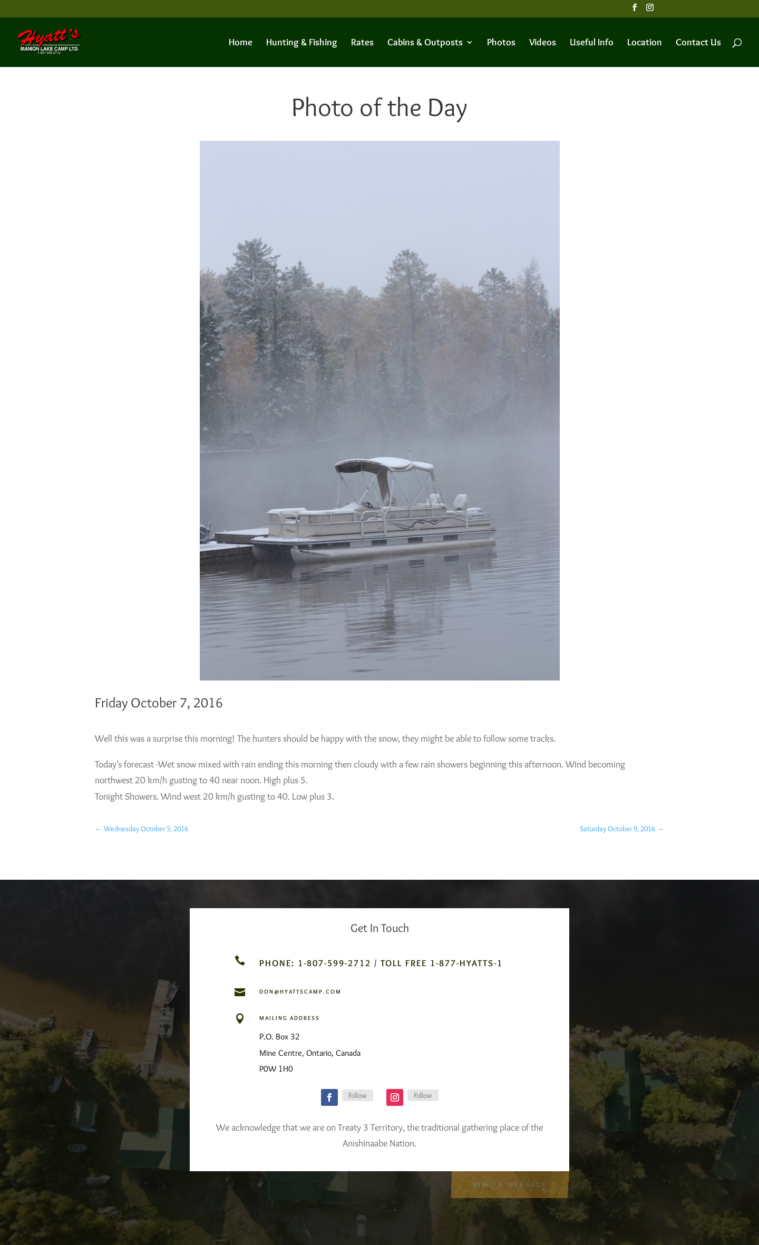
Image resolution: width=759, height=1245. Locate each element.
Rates (362, 43)
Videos (542, 43)
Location (644, 43)
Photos (501, 43)
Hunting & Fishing (301, 43)
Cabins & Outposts (425, 43)
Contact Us (698, 43)
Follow (357, 1095)
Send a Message (509, 1184)
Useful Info (592, 43)
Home (240, 43)
